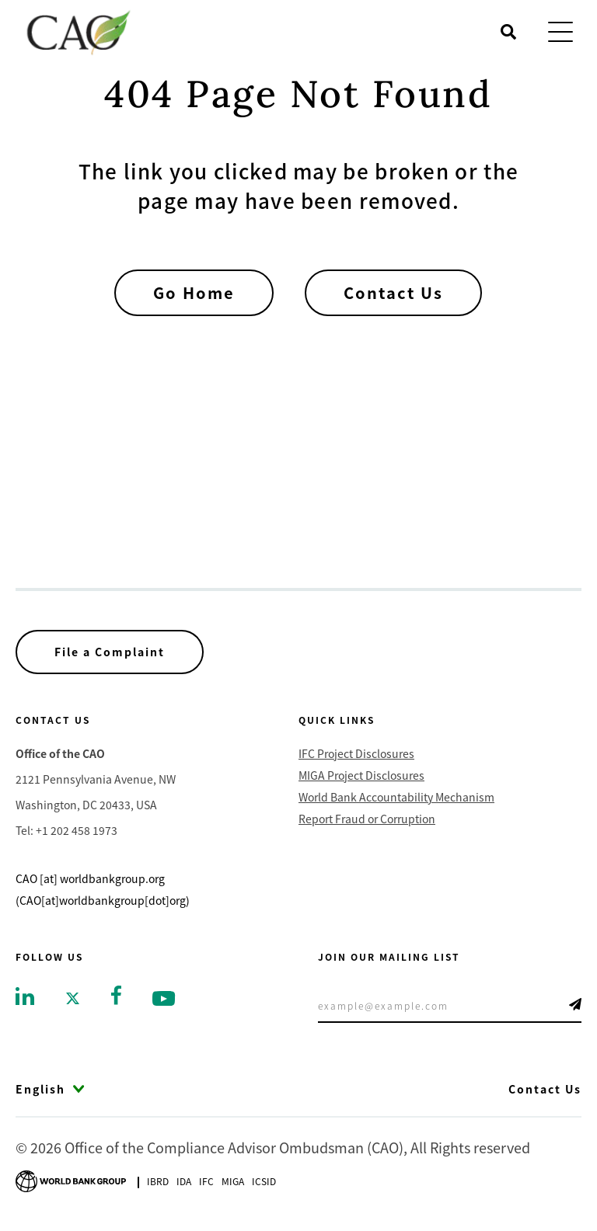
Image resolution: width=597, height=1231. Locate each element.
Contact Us (393, 292)
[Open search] (508, 32)
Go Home (194, 292)
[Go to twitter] (72, 996)
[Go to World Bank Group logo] (71, 1179)
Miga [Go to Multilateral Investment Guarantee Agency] (233, 1181)
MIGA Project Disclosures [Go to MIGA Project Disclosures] (361, 775)
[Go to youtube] (163, 996)
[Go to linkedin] (25, 995)
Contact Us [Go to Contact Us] (544, 1089)
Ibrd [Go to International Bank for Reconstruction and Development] (158, 1181)
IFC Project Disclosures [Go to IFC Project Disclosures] (356, 753)
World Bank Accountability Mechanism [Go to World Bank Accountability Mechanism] (396, 797)
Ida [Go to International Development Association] (183, 1181)
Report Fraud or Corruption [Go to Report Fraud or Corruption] (366, 818)
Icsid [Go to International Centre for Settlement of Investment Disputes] (264, 1181)
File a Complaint (109, 651)
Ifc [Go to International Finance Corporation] (206, 1181)
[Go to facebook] (116, 993)
